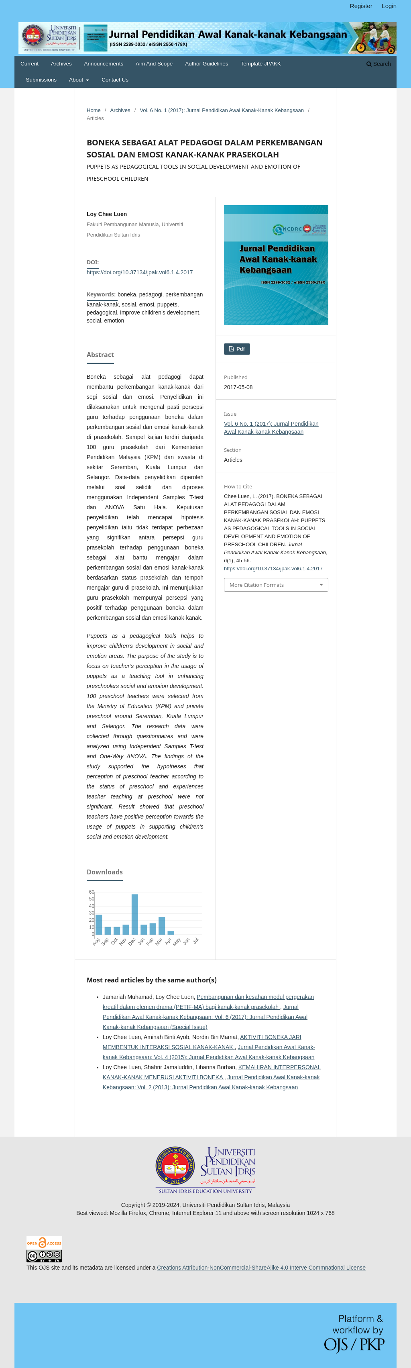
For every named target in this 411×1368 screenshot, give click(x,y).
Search (378, 64)
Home (94, 110)
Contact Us (115, 80)
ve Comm (313, 1267)
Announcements (104, 64)
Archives (61, 64)
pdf (240, 349)
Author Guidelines (206, 64)
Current (29, 64)
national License (345, 1267)
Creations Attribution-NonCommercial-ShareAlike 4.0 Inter (229, 1267)
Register (361, 5)
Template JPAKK (260, 64)
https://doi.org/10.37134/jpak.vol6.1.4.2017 (140, 272)
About (77, 80)
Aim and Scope (154, 64)
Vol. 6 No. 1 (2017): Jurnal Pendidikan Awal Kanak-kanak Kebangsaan (222, 110)
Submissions (41, 80)
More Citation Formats (257, 584)
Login (389, 5)
